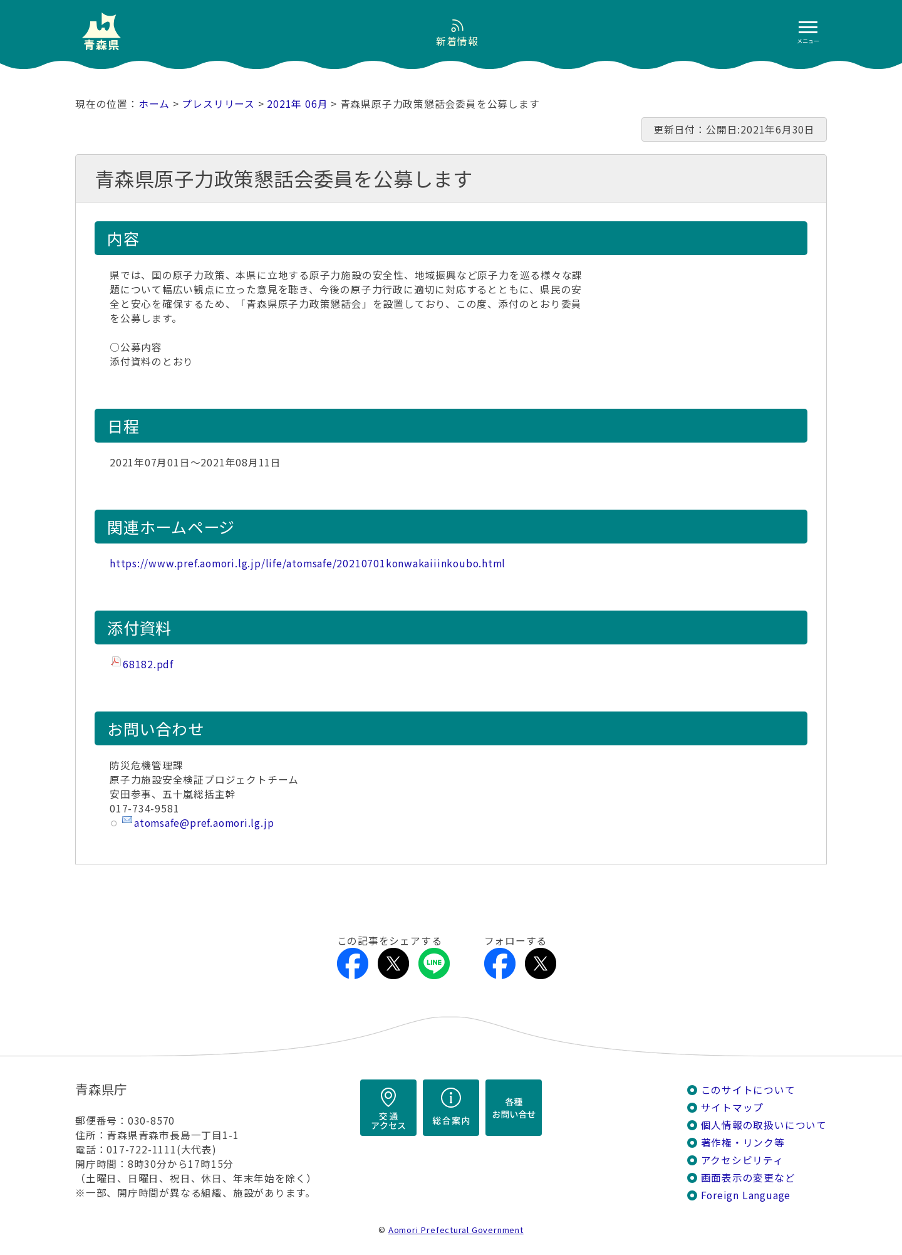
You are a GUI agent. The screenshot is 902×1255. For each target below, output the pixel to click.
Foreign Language (746, 1195)
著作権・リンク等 (743, 1142)
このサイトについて (748, 1090)
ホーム (154, 104)
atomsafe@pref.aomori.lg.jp (204, 823)
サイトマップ (732, 1107)
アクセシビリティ (742, 1160)
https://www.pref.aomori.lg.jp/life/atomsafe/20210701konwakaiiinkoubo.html (307, 563)
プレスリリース (218, 104)
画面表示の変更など (748, 1177)
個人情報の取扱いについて (764, 1125)
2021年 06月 (297, 104)
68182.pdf (148, 664)
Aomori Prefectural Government (456, 1230)
